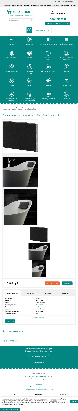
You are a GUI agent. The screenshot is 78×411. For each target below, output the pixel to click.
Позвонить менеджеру (39, 356)
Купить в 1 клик (52, 283)
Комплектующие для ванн (30, 108)
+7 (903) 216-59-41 (57, 19)
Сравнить (10, 321)
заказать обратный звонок (57, 23)
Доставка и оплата (37, 5)
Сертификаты (64, 5)
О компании (6, 5)
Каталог (19, 5)
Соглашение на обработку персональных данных (39, 389)
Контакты (56, 5)
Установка (47, 5)
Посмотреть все (39, 317)
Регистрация (69, 1)
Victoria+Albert (40, 305)
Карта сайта (39, 384)
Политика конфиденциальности (39, 387)
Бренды (26, 5)
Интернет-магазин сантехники (35, 376)
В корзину (67, 283)
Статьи (73, 5)
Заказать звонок (39, 362)
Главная (4, 108)
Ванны (18, 108)
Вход (59, 1)
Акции (14, 5)
